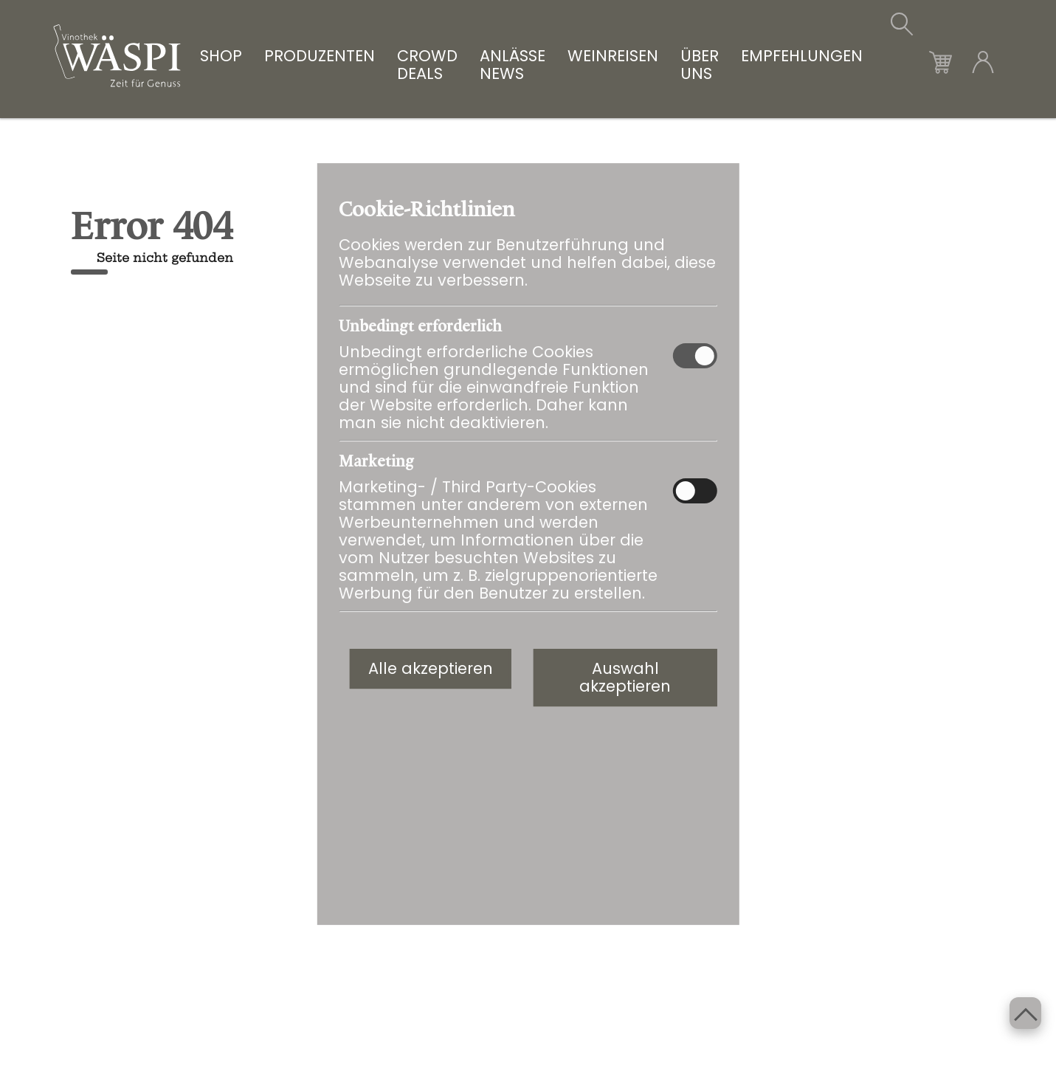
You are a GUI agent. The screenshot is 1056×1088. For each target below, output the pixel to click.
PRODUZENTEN (319, 56)
